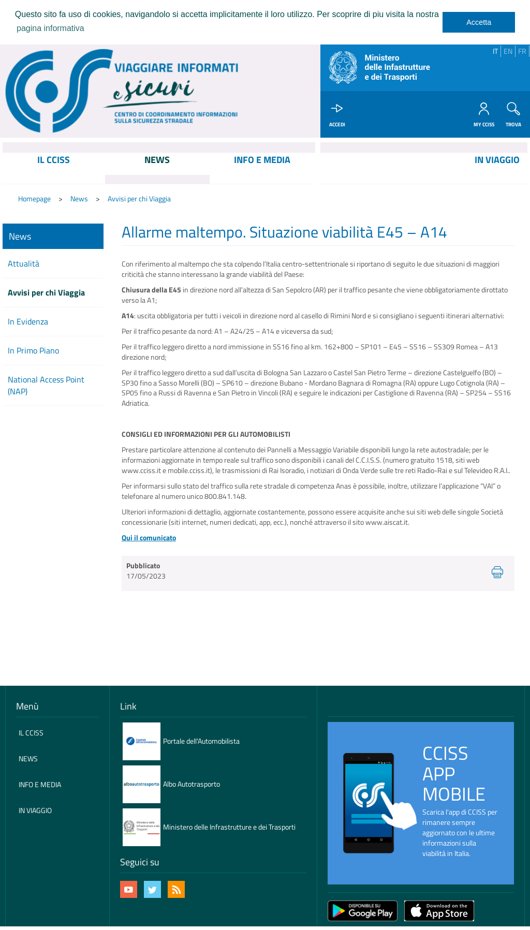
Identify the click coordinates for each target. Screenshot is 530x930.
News (79, 199)
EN (508, 51)
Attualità (23, 264)
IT (495, 51)
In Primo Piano (33, 351)
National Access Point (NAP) (46, 386)
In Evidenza (28, 322)
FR (522, 51)
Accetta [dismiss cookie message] (478, 22)
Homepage (34, 199)
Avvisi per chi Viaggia (139, 199)
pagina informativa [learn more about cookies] (50, 28)
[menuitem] (54, 168)
